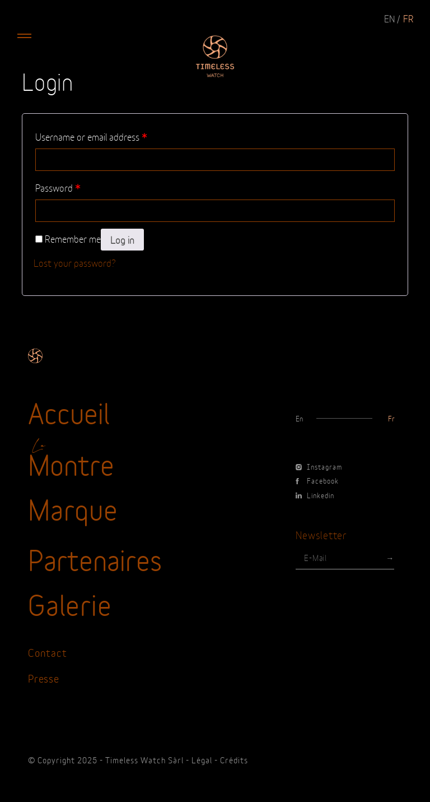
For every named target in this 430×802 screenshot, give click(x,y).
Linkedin (315, 495)
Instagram (319, 466)
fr (408, 18)
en (389, 18)
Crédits (234, 760)
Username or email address (91, 136)
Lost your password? (75, 262)
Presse (43, 677)
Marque (73, 508)
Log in (122, 239)
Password (57, 187)
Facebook (317, 480)
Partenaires (95, 558)
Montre (71, 463)
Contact (47, 652)
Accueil (69, 411)
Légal (201, 760)
